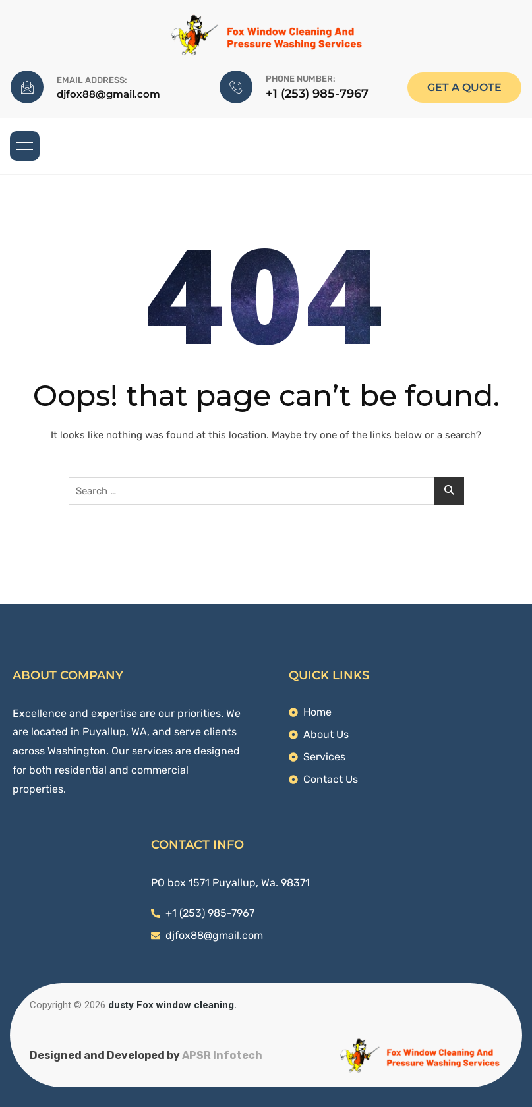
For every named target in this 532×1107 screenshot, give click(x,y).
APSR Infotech (222, 1055)
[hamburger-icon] (25, 146)
